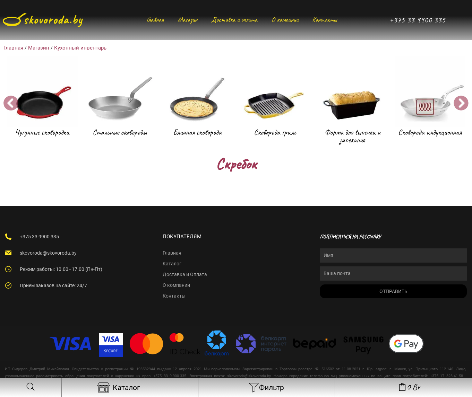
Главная (155, 19)
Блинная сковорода (197, 132)
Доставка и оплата (234, 19)
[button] (10, 103)
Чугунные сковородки (42, 132)
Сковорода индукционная (430, 132)
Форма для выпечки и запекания (352, 136)
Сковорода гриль (275, 132)
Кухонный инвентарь (80, 48)
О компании (285, 19)
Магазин (187, 19)
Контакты (324, 19)
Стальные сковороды (120, 132)
